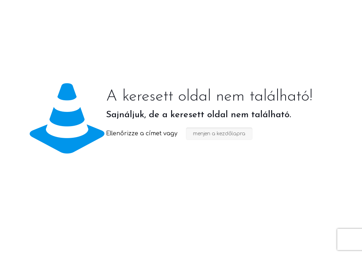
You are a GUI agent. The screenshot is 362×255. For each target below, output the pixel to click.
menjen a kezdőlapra (219, 133)
